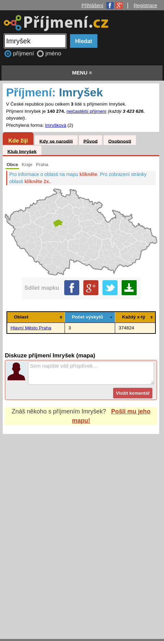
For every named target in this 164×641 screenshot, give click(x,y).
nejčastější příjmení (86, 111)
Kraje (27, 164)
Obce (12, 164)
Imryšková (55, 125)
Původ (90, 141)
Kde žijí (18, 140)
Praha (42, 164)
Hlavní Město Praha (31, 327)
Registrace (145, 5)
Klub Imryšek (22, 151)
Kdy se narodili (55, 141)
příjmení (24, 53)
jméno (53, 53)
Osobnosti (119, 141)
